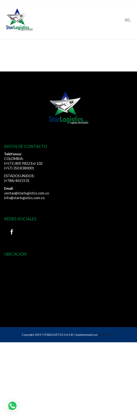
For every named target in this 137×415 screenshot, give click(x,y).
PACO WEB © (107, 334)
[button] (12, 405)
